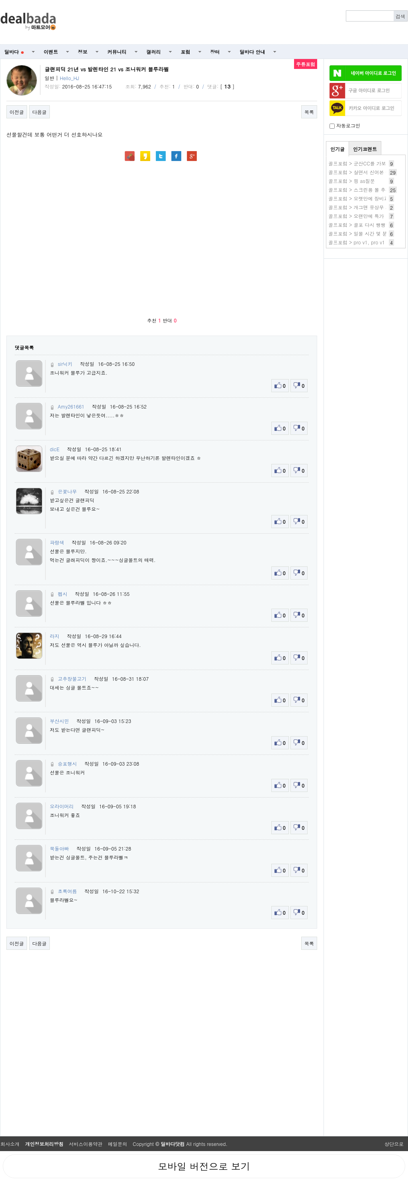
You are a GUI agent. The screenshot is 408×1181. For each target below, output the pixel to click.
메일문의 (117, 1143)
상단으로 (394, 1143)
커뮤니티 (117, 51)
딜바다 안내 (252, 51)
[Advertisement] (366, 305)
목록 (309, 111)
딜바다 (14, 51)
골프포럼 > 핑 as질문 (351, 180)
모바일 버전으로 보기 (204, 1166)
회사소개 (10, 1143)
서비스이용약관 (85, 1143)
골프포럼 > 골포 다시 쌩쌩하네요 (364, 224)
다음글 (39, 111)
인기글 (337, 148)
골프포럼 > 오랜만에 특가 (356, 215)
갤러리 (154, 51)
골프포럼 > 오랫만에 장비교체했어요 (368, 198)
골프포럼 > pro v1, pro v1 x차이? (364, 242)
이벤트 (51, 51)
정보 (83, 51)
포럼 (185, 51)
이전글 (17, 111)
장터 (215, 51)
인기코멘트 (365, 148)
